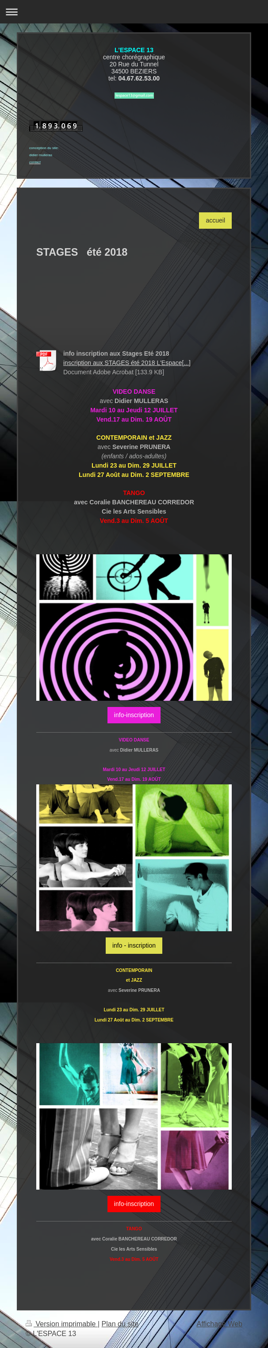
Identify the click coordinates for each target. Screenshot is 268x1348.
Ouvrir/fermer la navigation (134, 11)
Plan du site (120, 1324)
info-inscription (134, 714)
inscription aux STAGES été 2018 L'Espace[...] (127, 362)
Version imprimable (62, 1324)
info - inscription (134, 945)
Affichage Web (219, 1324)
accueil (215, 220)
